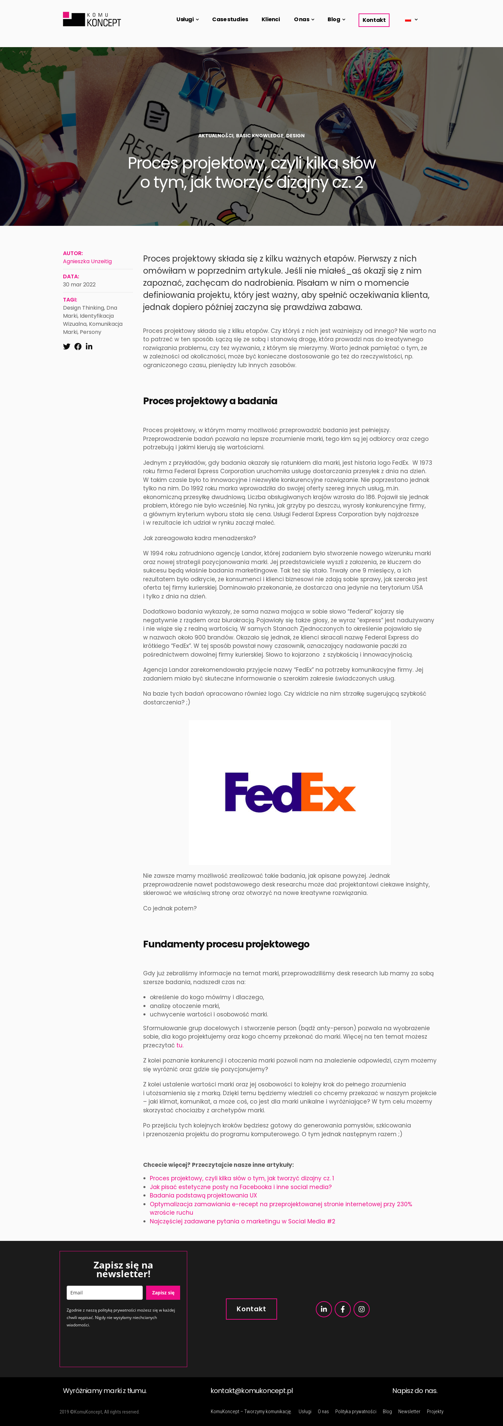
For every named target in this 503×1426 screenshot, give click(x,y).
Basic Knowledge (259, 135)
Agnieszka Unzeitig (87, 261)
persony (90, 332)
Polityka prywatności (355, 1411)
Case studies (230, 19)
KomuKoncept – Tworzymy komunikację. (251, 1411)
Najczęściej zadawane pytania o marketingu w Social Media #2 (242, 1221)
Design (295, 135)
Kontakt (374, 20)
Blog (334, 19)
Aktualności (215, 135)
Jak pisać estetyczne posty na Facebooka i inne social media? (241, 1187)
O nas (301, 19)
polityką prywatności (117, 1310)
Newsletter (409, 1411)
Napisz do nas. (415, 1390)
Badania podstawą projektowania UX (203, 1195)
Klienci (271, 19)
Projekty (435, 1411)
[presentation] (118, 1347)
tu (179, 1045)
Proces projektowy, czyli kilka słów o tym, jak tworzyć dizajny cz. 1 (242, 1178)
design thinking (83, 308)
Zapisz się (163, 1292)
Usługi (185, 19)
